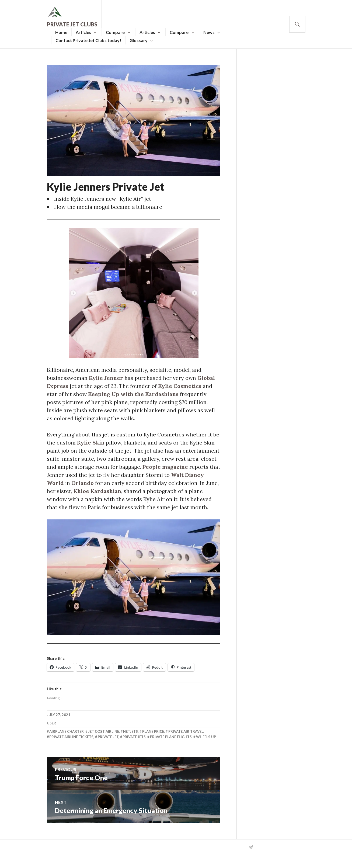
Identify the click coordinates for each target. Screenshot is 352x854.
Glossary (139, 40)
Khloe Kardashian (97, 491)
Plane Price (153, 731)
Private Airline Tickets (71, 737)
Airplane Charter (66, 731)
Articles (83, 32)
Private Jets (134, 737)
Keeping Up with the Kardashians (133, 394)
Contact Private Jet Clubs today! (88, 40)
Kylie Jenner (106, 377)
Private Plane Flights (171, 737)
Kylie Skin (91, 442)
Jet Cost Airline (103, 731)
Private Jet (108, 737)
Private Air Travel (185, 731)
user (51, 723)
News (209, 32)
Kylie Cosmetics (179, 386)
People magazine (165, 466)
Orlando (82, 483)
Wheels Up (206, 737)
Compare (115, 32)
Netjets (130, 731)
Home (61, 32)
